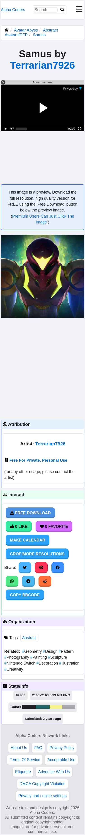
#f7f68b (56, 707)
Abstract (29, 638)
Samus (39, 35)
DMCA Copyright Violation (42, 784)
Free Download (30, 513)
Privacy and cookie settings (42, 796)
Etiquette (23, 771)
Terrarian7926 (42, 65)
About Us (19, 747)
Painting (39, 657)
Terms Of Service (25, 759)
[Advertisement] (42, 368)
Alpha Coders (13, 9)
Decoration (47, 663)
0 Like (18, 526)
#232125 (29, 707)
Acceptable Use (61, 759)
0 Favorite (54, 526)
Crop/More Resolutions (37, 554)
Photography (17, 657)
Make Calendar (27, 540)
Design (50, 651)
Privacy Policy (62, 747)
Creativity (13, 669)
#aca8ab (68, 707)
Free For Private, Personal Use (38, 460)
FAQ (38, 747)
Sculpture (57, 657)
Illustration (69, 663)
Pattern (66, 651)
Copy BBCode (25, 595)
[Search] (62, 10)
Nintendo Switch (20, 663)
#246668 (43, 707)
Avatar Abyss (26, 30)
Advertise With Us (54, 771)
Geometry (32, 651)
